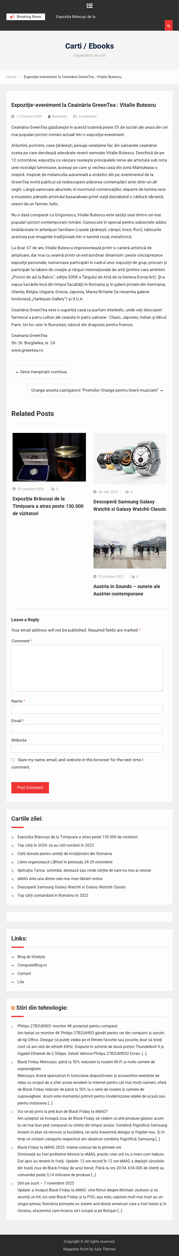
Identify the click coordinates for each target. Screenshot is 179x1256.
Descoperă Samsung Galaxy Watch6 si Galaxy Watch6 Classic (71, 887)
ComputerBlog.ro (32, 965)
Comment (22, 640)
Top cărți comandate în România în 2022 (52, 895)
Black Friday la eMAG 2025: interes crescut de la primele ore (69, 1147)
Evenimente (88, 116)
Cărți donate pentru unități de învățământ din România (64, 853)
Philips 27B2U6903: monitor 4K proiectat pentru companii (67, 1026)
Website (19, 740)
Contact (24, 973)
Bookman (59, 116)
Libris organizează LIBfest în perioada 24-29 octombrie (65, 862)
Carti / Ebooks (89, 46)
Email (17, 720)
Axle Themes (105, 1249)
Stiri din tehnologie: (42, 1007)
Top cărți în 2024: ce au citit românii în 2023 (55, 845)
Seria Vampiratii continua (43, 371)
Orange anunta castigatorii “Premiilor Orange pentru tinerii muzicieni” (95, 390)
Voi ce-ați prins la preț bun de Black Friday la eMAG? (62, 1111)
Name (18, 701)
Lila (20, 982)
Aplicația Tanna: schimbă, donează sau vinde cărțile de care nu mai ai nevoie (84, 870)
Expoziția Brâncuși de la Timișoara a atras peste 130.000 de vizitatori (48, 506)
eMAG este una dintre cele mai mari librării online (59, 878)
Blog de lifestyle (31, 956)
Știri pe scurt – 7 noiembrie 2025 (45, 1183)
